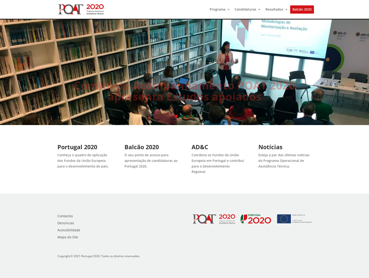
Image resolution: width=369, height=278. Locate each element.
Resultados (274, 9)
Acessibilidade (68, 230)
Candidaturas (245, 9)
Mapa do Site (67, 237)
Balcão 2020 (302, 9)
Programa (217, 9)
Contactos (65, 216)
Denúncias (65, 223)
